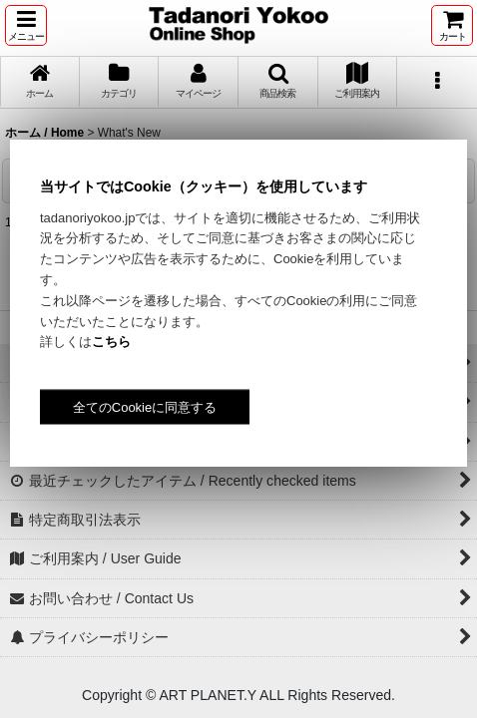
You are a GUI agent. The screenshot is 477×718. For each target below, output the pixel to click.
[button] (26, 25)
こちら (111, 341)
